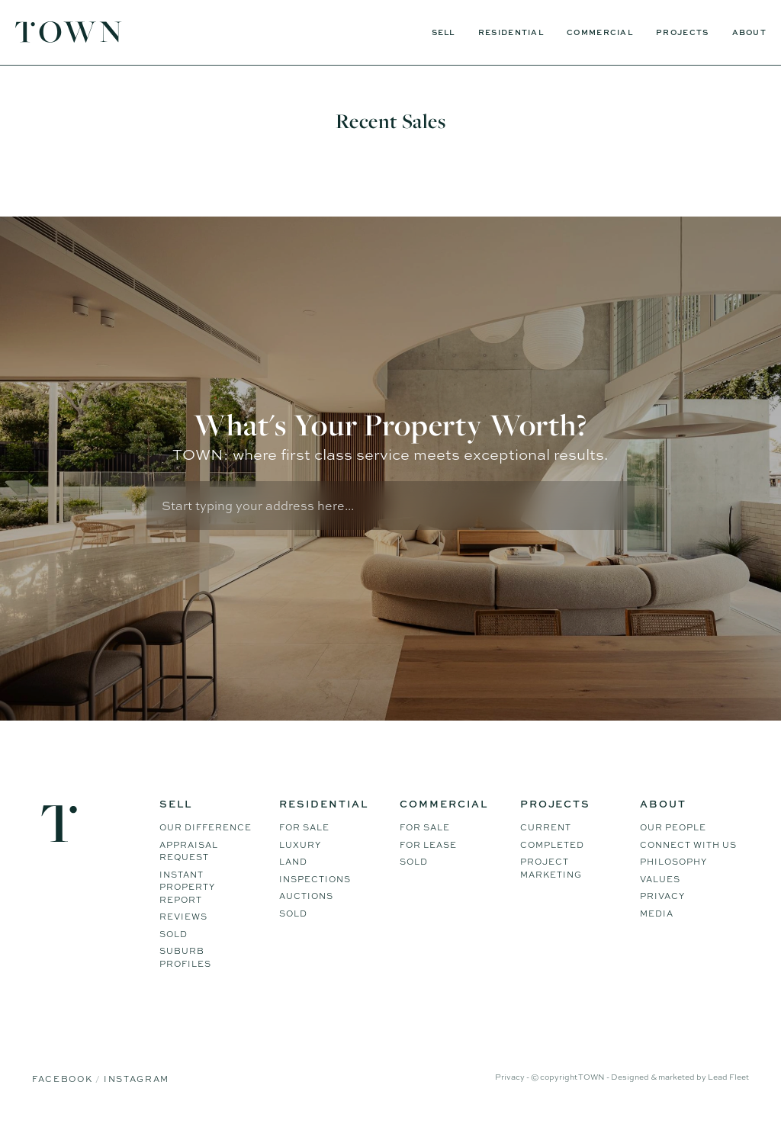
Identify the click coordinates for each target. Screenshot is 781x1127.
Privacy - (513, 1079)
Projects (682, 32)
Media (656, 915)
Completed (552, 847)
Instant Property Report (187, 889)
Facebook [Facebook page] (63, 1081)
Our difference (205, 829)
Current (545, 829)
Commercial (600, 32)
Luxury (300, 847)
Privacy (662, 898)
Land (293, 864)
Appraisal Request (188, 853)
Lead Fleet (728, 1079)
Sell (443, 32)
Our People (673, 829)
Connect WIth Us (688, 847)
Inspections (315, 881)
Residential (511, 32)
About (749, 32)
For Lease (428, 847)
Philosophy (673, 864)
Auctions (306, 898)
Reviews (183, 918)
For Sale (304, 829)
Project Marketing (551, 870)
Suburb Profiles (185, 959)
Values (660, 881)
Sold (173, 936)
